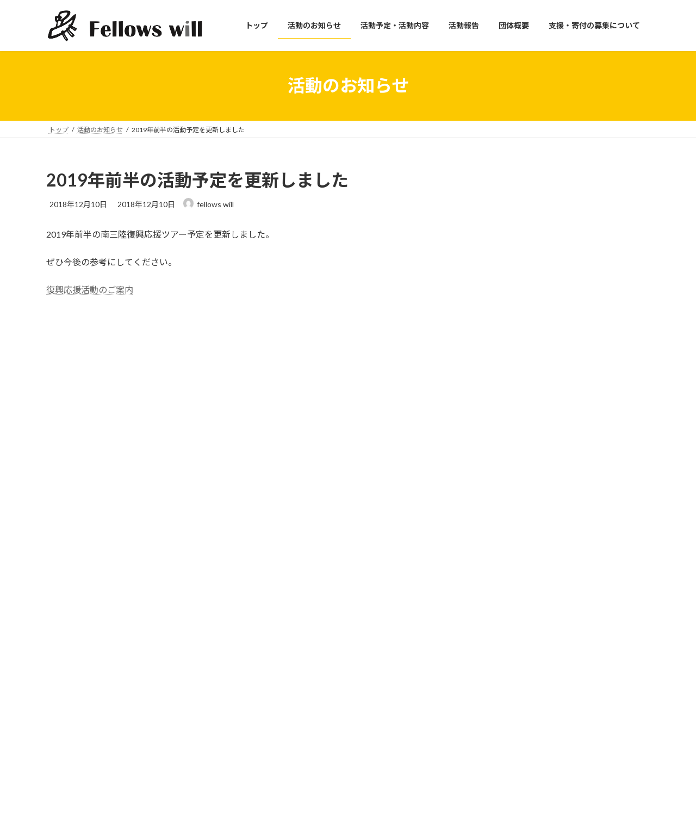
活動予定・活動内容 (288, 644)
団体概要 (272, 682)
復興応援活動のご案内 (89, 289)
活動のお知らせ (282, 625)
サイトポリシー (489, 606)
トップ (269, 606)
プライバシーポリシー (498, 625)
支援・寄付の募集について (298, 701)
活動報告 (272, 663)
